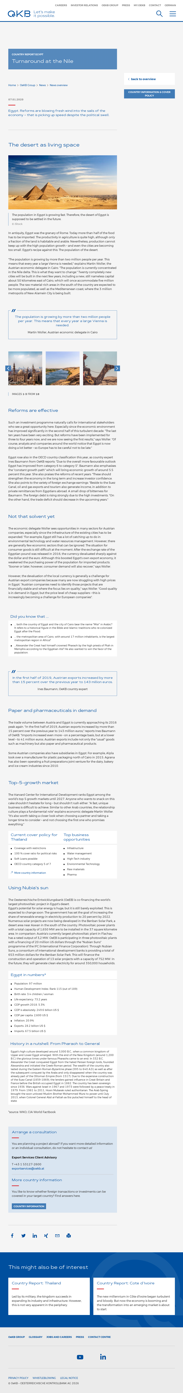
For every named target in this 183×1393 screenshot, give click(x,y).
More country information (30, 872)
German (170, 5)
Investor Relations (84, 5)
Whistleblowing (44, 1378)
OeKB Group (110, 5)
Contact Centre (99, 1337)
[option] (25, 370)
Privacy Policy (18, 1378)
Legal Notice (69, 1378)
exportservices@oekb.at (28, 1168)
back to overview (142, 79)
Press (126, 5)
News (42, 85)
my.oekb (139, 5)
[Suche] (159, 13)
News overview (59, 85)
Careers (61, 5)
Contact (155, 5)
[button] (8, 368)
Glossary (35, 1337)
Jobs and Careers (59, 1337)
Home (12, 85)
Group (16, 1337)
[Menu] (173, 13)
